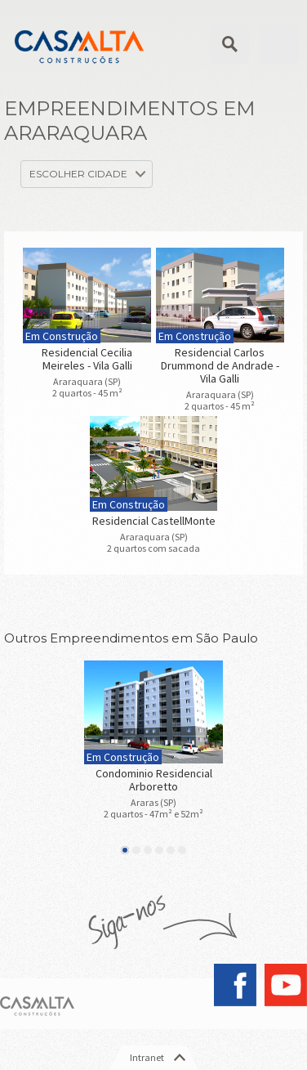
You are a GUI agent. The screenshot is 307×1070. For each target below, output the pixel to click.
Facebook (235, 985)
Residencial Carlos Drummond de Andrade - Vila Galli (220, 365)
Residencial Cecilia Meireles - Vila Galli (87, 359)
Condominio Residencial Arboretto (154, 780)
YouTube (286, 985)
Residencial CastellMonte (154, 520)
